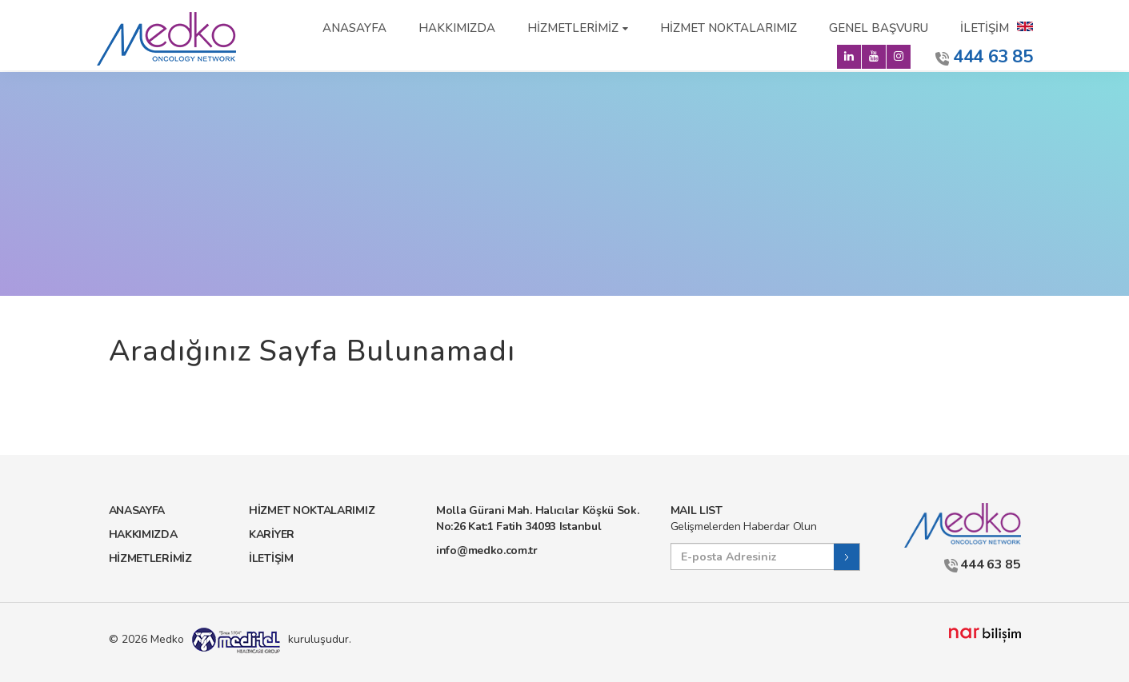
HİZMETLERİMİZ (573, 28)
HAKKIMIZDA (456, 28)
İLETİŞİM (984, 28)
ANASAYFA (354, 28)
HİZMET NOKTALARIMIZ (728, 28)
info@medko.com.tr (487, 550)
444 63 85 (984, 57)
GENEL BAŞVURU (878, 28)
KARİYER (271, 534)
